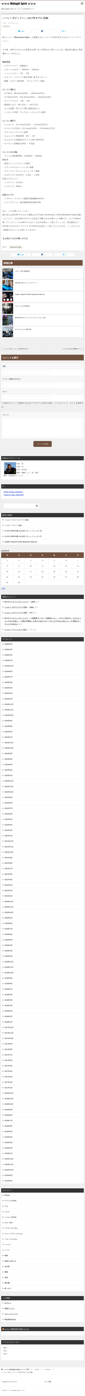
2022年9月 (9, 797)
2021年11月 (9, 847)
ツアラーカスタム (11, 1228)
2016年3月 (9, 1142)
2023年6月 (9, 759)
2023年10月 (9, 748)
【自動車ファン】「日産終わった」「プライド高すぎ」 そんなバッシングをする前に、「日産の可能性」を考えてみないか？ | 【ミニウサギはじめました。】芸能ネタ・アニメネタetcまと (43, 621)
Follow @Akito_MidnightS (13, 492)
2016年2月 (9, 1148)
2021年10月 (9, 852)
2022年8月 (9, 803)
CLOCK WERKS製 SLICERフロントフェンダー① (23, 536)
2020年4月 (9, 945)
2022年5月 (9, 819)
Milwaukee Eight (15, 247)
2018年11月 (9, 967)
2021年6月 (9, 874)
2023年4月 (9, 770)
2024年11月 (9, 710)
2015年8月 (9, 1181)
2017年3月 (9, 1077)
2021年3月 (9, 885)
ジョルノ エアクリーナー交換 (16, 607)
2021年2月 (9, 890)
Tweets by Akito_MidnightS (13, 495)
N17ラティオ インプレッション (16, 602)
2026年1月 (9, 660)
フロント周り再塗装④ (22, 271)
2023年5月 (9, 764)
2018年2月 (9, 1016)
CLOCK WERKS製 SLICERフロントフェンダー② (23, 531)
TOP (16, 1369)
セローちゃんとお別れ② (23, 329)
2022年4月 (9, 825)
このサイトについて (9, 1382)
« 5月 (3, 588)
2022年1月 (9, 836)
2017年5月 (9, 1066)
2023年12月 (9, 743)
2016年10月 (9, 1104)
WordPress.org (10, 1319)
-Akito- (33, 602)
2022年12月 (9, 781)
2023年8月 (9, 753)
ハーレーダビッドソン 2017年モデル (16, 349)
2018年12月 (9, 962)
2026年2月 (9, 655)
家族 (6, 1255)
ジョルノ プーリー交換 (13, 525)
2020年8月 (9, 923)
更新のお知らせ (10, 1261)
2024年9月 (9, 721)
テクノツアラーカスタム (14, 1234)
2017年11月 (9, 1033)
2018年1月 (9, 1022)
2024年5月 (9, 732)
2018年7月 (9, 989)
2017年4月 (9, 1071)
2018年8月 (9, 984)
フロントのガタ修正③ (22, 306)
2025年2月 (9, 693)
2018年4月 (9, 1005)
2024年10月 (9, 715)
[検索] (21, 506)
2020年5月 (9, 940)
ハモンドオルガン (11, 1239)
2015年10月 (9, 1170)
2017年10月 (9, 1038)
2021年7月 (9, 868)
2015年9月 (9, 1175)
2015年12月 (9, 1159)
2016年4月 (9, 1137)
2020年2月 (9, 956)
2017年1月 (9, 1088)
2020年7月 (9, 929)
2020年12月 (9, 901)
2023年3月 (9, 775)
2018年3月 (9, 1011)
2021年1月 (9, 896)
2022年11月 (9, 786)
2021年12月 (9, 841)
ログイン (8, 1303)
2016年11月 (9, 1099)
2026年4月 (9, 649)
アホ (6, 1206)
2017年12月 (9, 1027)
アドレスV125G (10, 1201)
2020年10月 (9, 912)
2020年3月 (9, 951)
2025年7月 (9, 677)
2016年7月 (9, 1120)
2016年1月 (9, 1153)
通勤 (6, 1272)
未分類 (7, 1266)
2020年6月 (9, 934)
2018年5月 (9, 1000)
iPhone (7, 1195)
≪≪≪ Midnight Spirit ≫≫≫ (18, 3)
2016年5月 (9, 1131)
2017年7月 (9, 1055)
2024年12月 (9, 704)
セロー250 (8, 1223)
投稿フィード (10, 1308)
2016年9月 (9, 1110)
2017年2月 (9, 1082)
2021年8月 (9, 863)
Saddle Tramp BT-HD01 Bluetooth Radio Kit (30, 294)
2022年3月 (9, 830)
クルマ (7, 1212)
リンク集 (47, 1382)
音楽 (6, 1277)
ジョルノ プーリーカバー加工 (16, 630)
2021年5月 (9, 880)
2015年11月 (9, 1164)
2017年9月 (9, 1044)
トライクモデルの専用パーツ (71, 349)
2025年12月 (9, 666)
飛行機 (7, 1283)
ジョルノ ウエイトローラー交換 (16, 520)
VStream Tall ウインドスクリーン (26, 283)
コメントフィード (11, 1314)
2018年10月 (9, 973)
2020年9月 (9, 918)
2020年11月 (9, 907)
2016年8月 (9, 1115)
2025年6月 (9, 682)
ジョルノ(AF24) (10, 1217)
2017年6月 (9, 1060)
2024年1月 (9, 737)
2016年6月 (9, 1126)
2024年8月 (9, 726)
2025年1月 (9, 699)
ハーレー (6, 26)
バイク (7, 1250)
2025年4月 (9, 688)
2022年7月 (9, 808)
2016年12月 (9, 1093)
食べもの (8, 1288)
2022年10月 (9, 792)
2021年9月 (9, 858)
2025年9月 (9, 671)
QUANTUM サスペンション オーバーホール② (30, 318)
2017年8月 (9, 1049)
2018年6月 (9, 995)
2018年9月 (9, 978)
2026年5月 (9, 644)
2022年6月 (9, 814)
